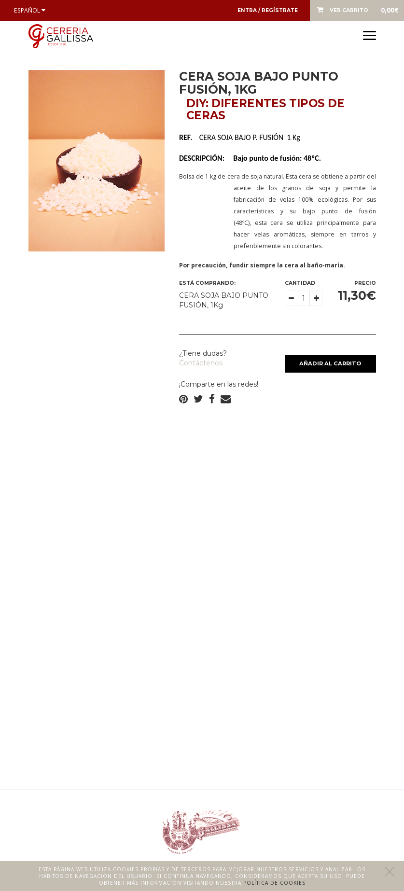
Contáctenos (201, 363)
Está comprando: (207, 283)
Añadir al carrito (330, 363)
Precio (365, 283)
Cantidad (300, 283)
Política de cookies (274, 882)
